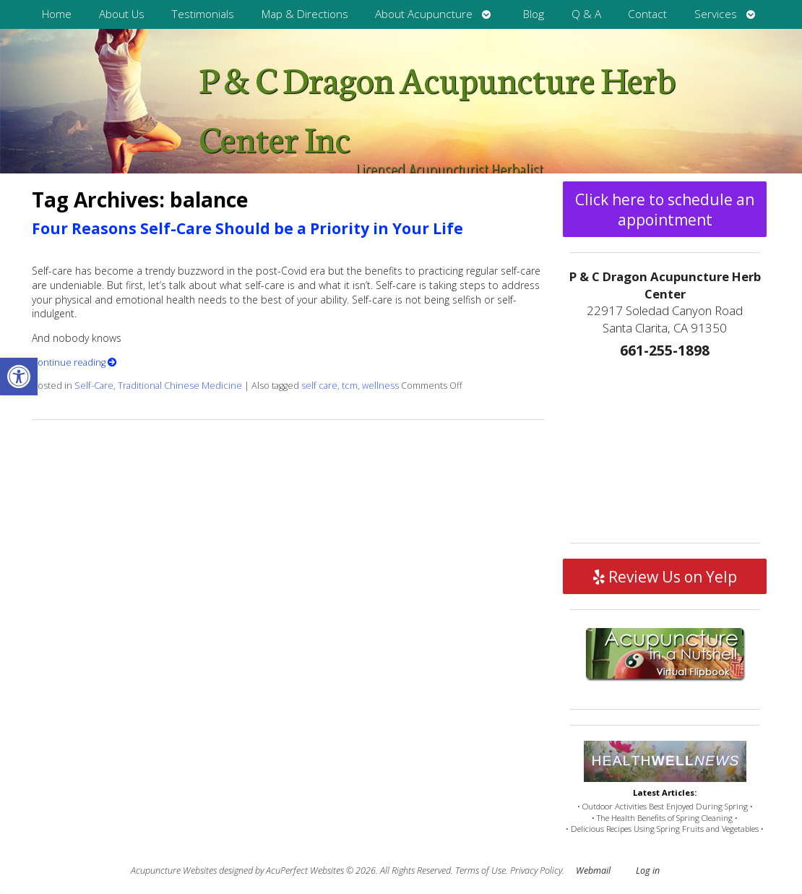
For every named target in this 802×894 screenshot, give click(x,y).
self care (319, 385)
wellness (380, 385)
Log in (648, 870)
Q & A (586, 14)
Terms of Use (480, 870)
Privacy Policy (536, 870)
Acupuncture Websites (174, 870)
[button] (19, 376)
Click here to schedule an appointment (664, 209)
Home (57, 14)
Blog (533, 14)
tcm (350, 385)
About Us (122, 14)
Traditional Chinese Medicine (180, 385)
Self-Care (93, 385)
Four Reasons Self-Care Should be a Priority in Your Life (247, 228)
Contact (647, 14)
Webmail (593, 870)
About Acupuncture (424, 14)
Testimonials (202, 14)
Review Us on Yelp (665, 577)
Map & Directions (305, 14)
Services (715, 14)
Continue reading (74, 362)
